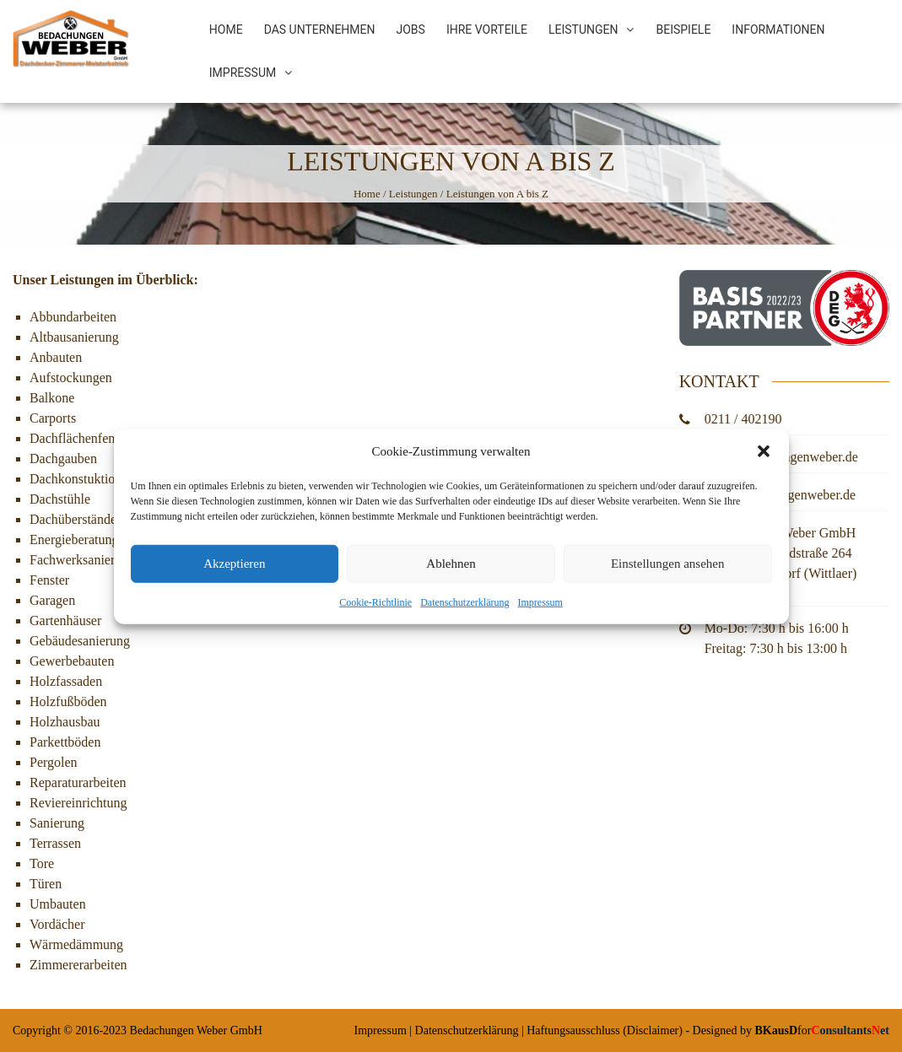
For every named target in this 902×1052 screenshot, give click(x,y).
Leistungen (583, 29)
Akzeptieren (234, 571)
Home (226, 29)
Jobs (411, 29)
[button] (763, 458)
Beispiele (683, 29)
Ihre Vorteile (486, 29)
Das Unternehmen (319, 29)
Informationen (778, 29)
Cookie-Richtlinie (375, 610)
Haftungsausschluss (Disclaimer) (605, 1030)
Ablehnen (450, 571)
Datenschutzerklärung (464, 610)
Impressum (539, 610)
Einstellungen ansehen (668, 571)
